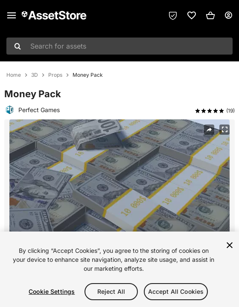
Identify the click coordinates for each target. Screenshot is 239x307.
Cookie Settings (52, 291)
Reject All (111, 291)
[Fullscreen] (224, 130)
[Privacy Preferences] (173, 15)
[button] (210, 15)
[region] (119, 269)
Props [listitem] (55, 75)
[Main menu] (11, 15)
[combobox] (119, 46)
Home (13, 75)
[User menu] (228, 15)
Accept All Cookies (176, 291)
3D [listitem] (34, 75)
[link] (192, 15)
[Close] (229, 245)
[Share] (209, 130)
